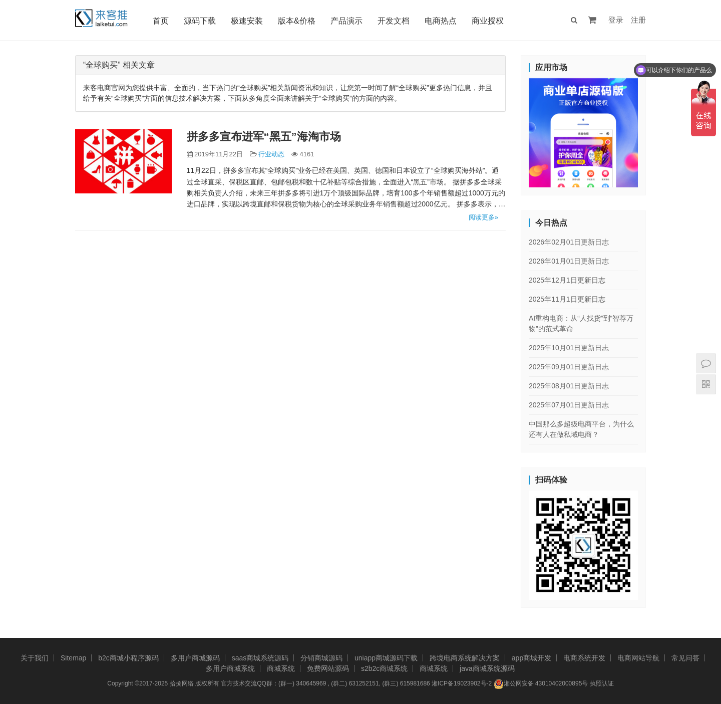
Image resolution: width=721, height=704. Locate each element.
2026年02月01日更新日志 (569, 242)
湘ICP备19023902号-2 (462, 683)
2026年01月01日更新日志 (569, 261)
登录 (615, 20)
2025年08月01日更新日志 (569, 386)
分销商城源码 (321, 658)
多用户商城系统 (230, 668)
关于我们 (35, 658)
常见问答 (685, 658)
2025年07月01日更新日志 (569, 405)
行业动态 (271, 154)
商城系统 (281, 668)
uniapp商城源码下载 (386, 658)
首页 (162, 21)
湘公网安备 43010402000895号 (541, 684)
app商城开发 (531, 658)
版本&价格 (297, 21)
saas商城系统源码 (260, 658)
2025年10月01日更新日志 (569, 348)
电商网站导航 (638, 658)
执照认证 (602, 683)
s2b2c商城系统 (384, 668)
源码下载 (201, 21)
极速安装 (248, 21)
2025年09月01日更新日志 (569, 367)
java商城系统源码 (487, 668)
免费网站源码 (328, 668)
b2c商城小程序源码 (128, 658)
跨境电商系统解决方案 (465, 658)
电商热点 (442, 21)
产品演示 (347, 21)
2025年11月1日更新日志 (567, 299)
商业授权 (489, 21)
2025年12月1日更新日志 (567, 280)
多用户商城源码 (195, 658)
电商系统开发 (584, 658)
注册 (638, 20)
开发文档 (395, 21)
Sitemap (73, 658)
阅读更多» (483, 217)
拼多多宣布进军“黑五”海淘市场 (264, 136)
